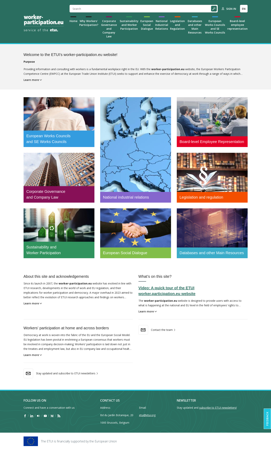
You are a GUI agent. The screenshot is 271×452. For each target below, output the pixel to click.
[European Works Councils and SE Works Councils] (59, 122)
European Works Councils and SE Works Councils (215, 26)
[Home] (44, 23)
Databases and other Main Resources (195, 26)
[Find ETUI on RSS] (58, 416)
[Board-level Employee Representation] (212, 122)
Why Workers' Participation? (88, 23)
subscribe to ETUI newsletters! (218, 407)
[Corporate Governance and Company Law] (59, 178)
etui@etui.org (147, 415)
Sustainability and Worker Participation (129, 24)
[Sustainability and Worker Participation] (59, 233)
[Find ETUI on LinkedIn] (31, 416)
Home (73, 21)
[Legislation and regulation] (212, 178)
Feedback (267, 419)
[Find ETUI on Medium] (52, 416)
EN (244, 9)
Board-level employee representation (237, 24)
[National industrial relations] (135, 150)
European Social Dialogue (146, 24)
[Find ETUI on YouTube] (45, 416)
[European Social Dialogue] (135, 233)
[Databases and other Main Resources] (212, 233)
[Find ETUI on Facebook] (25, 416)
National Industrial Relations (161, 24)
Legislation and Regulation (177, 24)
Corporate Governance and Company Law (109, 28)
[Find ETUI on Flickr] (38, 416)
